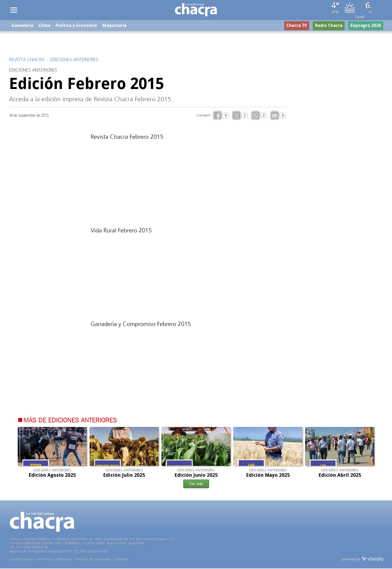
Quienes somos (21, 560)
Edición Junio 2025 (196, 476)
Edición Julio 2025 (124, 476)
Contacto (121, 560)
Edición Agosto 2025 (52, 476)
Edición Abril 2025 (339, 476)
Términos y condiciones (54, 560)
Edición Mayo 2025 (268, 476)
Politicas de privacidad (93, 560)
